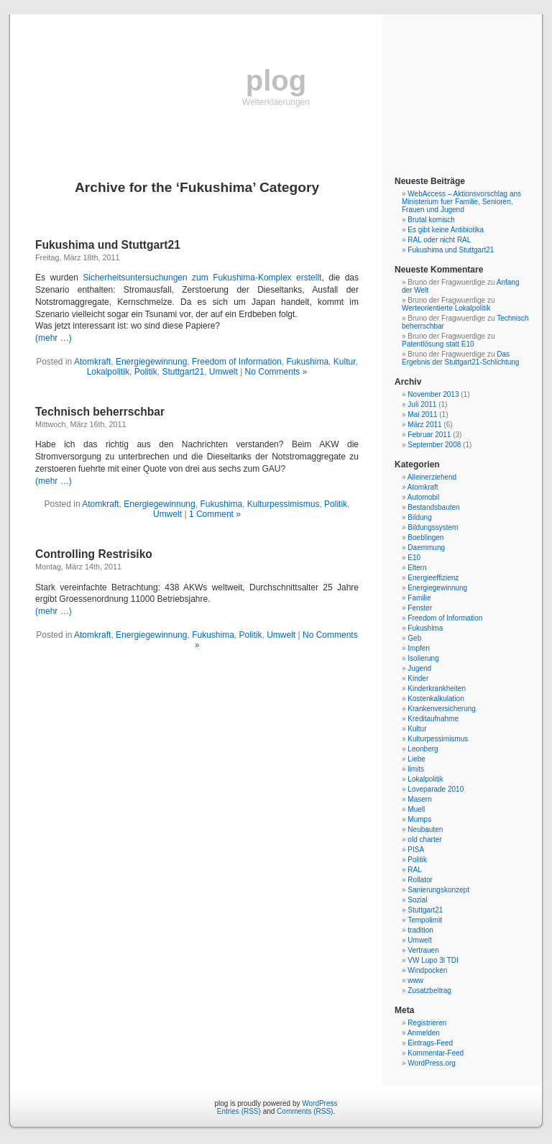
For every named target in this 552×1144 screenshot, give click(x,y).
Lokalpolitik (108, 372)
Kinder (418, 678)
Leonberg (423, 749)
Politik (145, 372)
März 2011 (424, 425)
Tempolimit (425, 920)
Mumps (419, 819)
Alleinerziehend (432, 477)
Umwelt (223, 372)
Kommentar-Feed (436, 1053)
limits (416, 769)
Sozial (417, 900)
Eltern (417, 568)
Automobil (423, 497)
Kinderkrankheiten (437, 688)
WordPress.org (432, 1063)
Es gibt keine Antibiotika (446, 230)
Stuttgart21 (183, 372)
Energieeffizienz (433, 578)
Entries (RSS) (239, 1111)
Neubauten (425, 829)
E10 (414, 558)
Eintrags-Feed (430, 1043)
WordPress (319, 1103)
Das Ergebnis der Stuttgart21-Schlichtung (460, 358)
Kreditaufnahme (433, 719)
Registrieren (427, 1023)
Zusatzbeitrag (429, 990)
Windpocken (427, 970)
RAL (414, 870)
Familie (419, 598)
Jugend (419, 668)
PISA (416, 850)
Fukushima (307, 362)
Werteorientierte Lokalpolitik (446, 308)
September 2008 (434, 445)
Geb (414, 638)
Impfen (419, 648)
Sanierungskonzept (438, 890)
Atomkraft (92, 362)
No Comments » (276, 372)
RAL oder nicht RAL (439, 240)
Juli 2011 (422, 404)
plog (276, 80)
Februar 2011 (429, 435)
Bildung (419, 517)
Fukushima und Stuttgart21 (107, 245)
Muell (416, 809)
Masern (419, 799)
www (415, 980)
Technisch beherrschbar (100, 412)
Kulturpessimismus (283, 504)
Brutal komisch (431, 220)
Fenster (420, 608)
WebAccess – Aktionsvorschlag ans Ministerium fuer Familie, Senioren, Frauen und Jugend (461, 202)
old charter (424, 839)
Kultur (345, 362)
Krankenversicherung (442, 709)
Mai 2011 (422, 414)
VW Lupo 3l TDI (433, 960)
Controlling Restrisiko (93, 554)
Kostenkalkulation (436, 699)
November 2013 (433, 394)
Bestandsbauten (433, 507)
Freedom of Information (237, 362)
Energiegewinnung (151, 362)
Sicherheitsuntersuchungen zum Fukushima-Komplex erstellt (202, 278)
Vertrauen (423, 950)
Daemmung (426, 548)
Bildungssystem (433, 527)
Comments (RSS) (305, 1111)
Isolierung (423, 658)
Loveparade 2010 (436, 789)
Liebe (416, 759)
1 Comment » (215, 514)
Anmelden (424, 1033)
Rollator (420, 880)
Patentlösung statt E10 (438, 344)
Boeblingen (425, 537)
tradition (420, 930)
